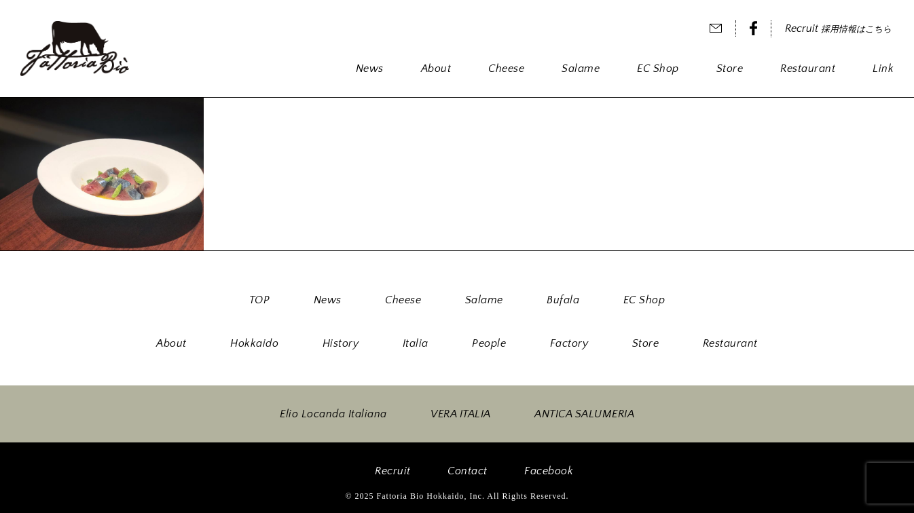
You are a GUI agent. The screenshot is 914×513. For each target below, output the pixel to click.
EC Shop (658, 68)
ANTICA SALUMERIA (584, 414)
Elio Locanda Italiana (333, 414)
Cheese (506, 68)
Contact (467, 471)
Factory (569, 343)
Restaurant (807, 68)
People (489, 343)
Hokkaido (254, 343)
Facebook (548, 471)
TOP (259, 300)
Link (883, 68)
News (370, 68)
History (341, 343)
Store (730, 68)
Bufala (563, 300)
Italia (415, 343)
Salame (581, 68)
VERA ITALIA (461, 414)
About (436, 68)
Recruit (838, 28)
